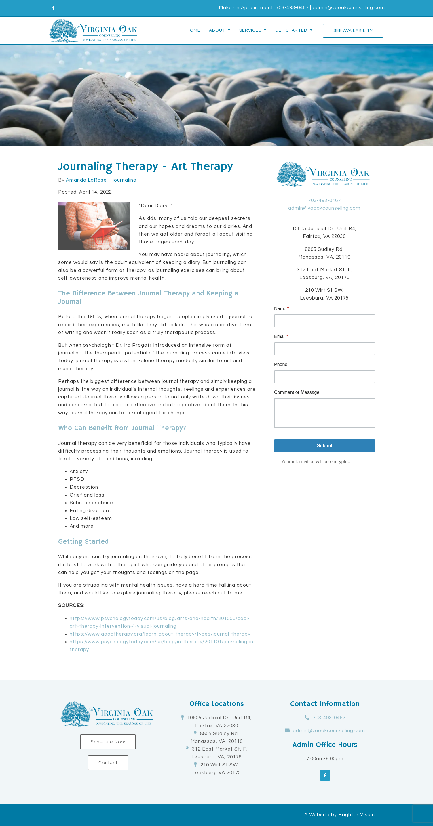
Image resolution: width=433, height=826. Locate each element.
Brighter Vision (356, 814)
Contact (108, 763)
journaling (124, 180)
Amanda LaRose (86, 180)
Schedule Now (108, 742)
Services (250, 30)
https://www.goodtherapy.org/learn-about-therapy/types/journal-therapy (160, 634)
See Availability (353, 30)
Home (193, 30)
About (217, 30)
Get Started (291, 30)
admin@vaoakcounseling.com (349, 7)
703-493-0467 (292, 7)
